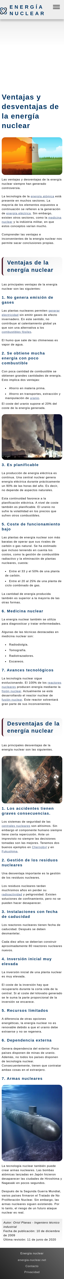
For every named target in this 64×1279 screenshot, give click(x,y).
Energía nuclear (27, 10)
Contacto (32, 1266)
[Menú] (56, 7)
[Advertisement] (32, 54)
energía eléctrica (18, 213)
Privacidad (32, 1272)
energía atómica (42, 196)
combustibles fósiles (16, 332)
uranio (34, 398)
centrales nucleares (16, 826)
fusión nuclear (12, 699)
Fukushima (10, 851)
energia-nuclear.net (32, 1260)
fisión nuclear (11, 691)
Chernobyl (39, 847)
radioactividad (12, 894)
